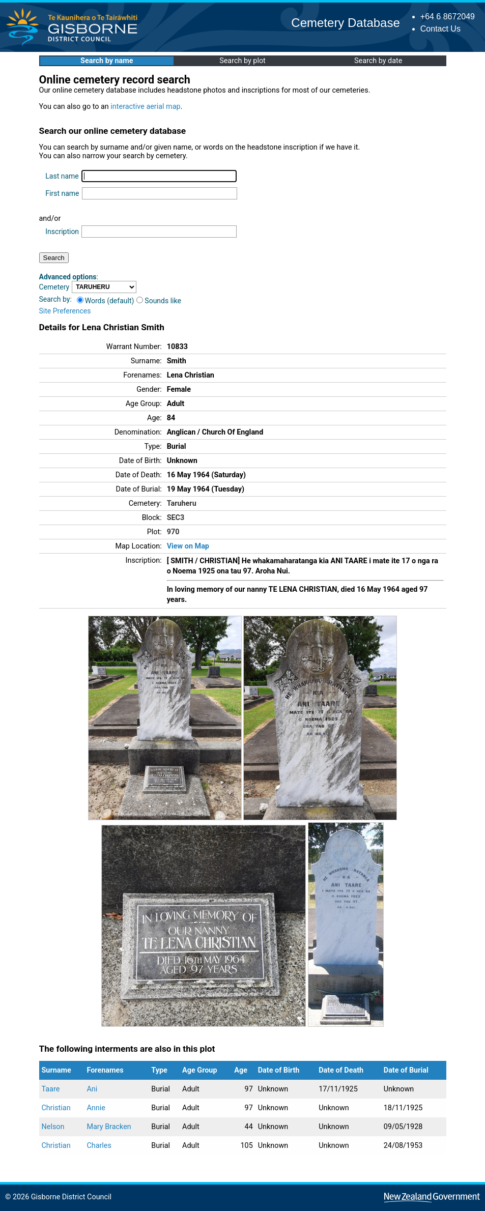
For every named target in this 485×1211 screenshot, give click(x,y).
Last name (61, 176)
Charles (99, 1145)
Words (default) (105, 301)
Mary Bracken (109, 1126)
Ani (92, 1089)
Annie (96, 1108)
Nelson (53, 1126)
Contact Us (440, 28)
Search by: (55, 299)
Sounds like (158, 301)
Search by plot (242, 60)
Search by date (378, 60)
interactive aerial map (145, 106)
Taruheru (181, 503)
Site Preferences (65, 311)
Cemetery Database (345, 23)
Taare (51, 1089)
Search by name (106, 60)
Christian (56, 1108)
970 (173, 532)
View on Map (188, 546)
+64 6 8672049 (447, 16)
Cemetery (54, 287)
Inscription (62, 231)
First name (62, 193)
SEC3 (176, 517)
